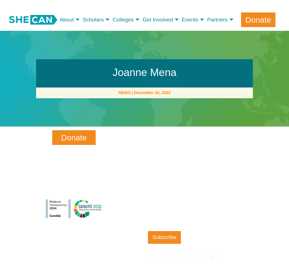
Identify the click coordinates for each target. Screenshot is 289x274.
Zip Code (157, 207)
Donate (258, 19)
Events (190, 20)
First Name (160, 138)
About (67, 20)
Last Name (159, 161)
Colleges (123, 20)
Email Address (164, 184)
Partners (217, 20)
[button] (154, 257)
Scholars (93, 20)
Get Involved (158, 20)
